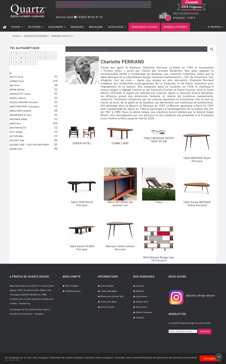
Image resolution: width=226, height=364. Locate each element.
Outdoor (140, 318)
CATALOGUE (117, 27)
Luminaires (141, 296)
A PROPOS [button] (215, 27)
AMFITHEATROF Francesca (24, 106)
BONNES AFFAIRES (175, 27)
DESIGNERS (57, 27)
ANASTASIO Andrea (20, 111)
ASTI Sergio (16, 132)
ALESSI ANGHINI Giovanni (24, 102)
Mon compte (71, 286)
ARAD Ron (15, 123)
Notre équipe (107, 286)
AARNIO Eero (17, 81)
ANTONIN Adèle (18, 119)
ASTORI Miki (16, 136)
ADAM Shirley (17, 89)
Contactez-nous (109, 302)
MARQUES (77, 27)
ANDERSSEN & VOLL (21, 115)
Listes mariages (109, 291)
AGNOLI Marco (18, 98)
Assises (140, 286)
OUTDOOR (35, 27)
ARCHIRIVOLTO (18, 128)
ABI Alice (15, 85)
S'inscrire (204, 331)
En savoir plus (66, 360)
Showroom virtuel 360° (112, 296)
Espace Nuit (142, 302)
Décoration (141, 307)
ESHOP (17, 27)
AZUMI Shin (16, 149)
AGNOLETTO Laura (20, 94)
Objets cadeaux (144, 312)
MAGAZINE (96, 27)
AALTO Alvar (16, 77)
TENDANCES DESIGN (144, 27)
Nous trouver (107, 307)
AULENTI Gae (17, 140)
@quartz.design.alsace (200, 295)
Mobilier (140, 291)
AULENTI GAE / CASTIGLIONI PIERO (29, 145)
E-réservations (73, 291)
